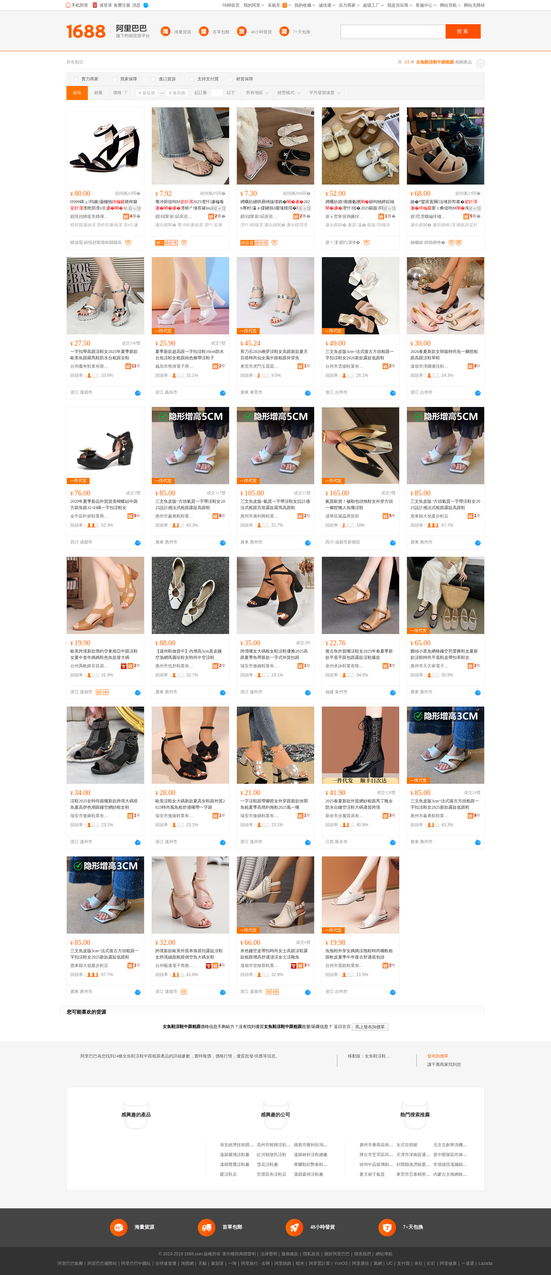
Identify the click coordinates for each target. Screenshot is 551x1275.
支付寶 (403, 1263)
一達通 (467, 1263)
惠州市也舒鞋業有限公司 (174, 665)
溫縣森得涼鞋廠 (308, 1174)
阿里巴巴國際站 (102, 1263)
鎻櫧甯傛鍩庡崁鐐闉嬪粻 (174, 216)
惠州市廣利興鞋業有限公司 (259, 516)
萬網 (378, 1263)
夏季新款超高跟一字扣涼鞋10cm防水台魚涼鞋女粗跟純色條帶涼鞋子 (189, 354)
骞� (135, 216)
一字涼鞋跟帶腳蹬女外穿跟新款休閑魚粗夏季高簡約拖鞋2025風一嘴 (274, 804)
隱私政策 (311, 1253)
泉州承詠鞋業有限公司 (344, 665)
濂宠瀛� (357, 224)
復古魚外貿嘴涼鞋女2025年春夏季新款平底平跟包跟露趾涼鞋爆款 (359, 654)
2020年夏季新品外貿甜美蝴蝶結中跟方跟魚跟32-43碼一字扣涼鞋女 (104, 504)
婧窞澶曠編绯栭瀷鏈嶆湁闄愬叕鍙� (429, 216)
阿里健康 (448, 1263)
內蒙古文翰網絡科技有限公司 (460, 1174)
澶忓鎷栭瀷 (251, 224)
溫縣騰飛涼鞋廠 (234, 1154)
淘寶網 (187, 1263)
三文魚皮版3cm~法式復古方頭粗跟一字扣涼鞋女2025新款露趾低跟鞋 (444, 804)
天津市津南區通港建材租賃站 (423, 1154)
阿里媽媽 (282, 1263)
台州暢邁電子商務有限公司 (174, 965)
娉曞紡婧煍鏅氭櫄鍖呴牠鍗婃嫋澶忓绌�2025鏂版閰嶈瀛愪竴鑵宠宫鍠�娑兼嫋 (359, 205)
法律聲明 (268, 1253)
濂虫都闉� (165, 224)
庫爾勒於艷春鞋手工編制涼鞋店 (323, 1164)
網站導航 (384, 1253)
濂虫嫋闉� (274, 224)
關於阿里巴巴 (337, 1253)
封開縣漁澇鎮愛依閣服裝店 (421, 1164)
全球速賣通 (165, 1263)
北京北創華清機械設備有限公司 (462, 1144)
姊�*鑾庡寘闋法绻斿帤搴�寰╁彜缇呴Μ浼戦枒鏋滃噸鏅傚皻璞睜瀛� (444, 205)
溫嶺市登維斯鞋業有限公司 (259, 965)
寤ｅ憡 (134, 208)
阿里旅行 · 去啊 (255, 1263)
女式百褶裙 (406, 1144)
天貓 (202, 1263)
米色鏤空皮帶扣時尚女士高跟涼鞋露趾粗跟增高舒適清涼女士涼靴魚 (274, 954)
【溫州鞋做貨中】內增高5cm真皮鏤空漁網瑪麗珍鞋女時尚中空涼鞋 (188, 654)
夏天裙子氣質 (372, 1174)
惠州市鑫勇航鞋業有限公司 (174, 516)
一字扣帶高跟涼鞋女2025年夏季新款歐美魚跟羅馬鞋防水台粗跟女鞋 (104, 354)
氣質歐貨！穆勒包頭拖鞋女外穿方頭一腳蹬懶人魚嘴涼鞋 (359, 504)
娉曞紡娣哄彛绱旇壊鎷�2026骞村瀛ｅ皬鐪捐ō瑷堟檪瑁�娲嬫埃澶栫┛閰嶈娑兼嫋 (275, 205)
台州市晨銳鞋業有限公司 (344, 965)
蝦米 (300, 1263)
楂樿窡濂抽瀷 (83, 224)
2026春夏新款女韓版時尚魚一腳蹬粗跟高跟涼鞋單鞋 (444, 354)
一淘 (232, 1263)
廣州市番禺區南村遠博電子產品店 (391, 1144)
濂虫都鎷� (335, 224)
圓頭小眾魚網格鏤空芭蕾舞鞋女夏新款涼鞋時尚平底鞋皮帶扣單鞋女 (444, 654)
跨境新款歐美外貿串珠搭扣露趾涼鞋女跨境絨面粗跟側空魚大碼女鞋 (189, 954)
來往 (418, 1263)
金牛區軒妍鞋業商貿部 (89, 516)
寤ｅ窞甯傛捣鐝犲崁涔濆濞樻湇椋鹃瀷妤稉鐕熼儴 (344, 216)
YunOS (341, 1263)
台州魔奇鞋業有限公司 (89, 366)
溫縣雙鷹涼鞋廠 (234, 1164)
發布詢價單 (437, 1056)
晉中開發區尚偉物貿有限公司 (460, 1154)
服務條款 (289, 1253)
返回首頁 (342, 1026)
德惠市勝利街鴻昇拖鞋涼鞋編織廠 (325, 1144)
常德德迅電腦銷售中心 (454, 1164)
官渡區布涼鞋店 (271, 1174)
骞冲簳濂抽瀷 (190, 224)
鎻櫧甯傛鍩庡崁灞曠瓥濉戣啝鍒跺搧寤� (259, 216)
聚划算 (217, 1263)
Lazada (485, 1263)
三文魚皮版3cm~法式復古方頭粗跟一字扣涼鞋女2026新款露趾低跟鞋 (359, 354)
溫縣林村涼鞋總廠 (311, 1154)
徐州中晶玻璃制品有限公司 (384, 1164)
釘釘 (431, 1263)
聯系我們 (362, 1253)
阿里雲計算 (319, 1263)
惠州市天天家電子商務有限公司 (429, 665)
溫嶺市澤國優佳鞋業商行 (429, 366)
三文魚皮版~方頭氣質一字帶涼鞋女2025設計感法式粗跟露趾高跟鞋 (190, 504)
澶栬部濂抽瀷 (109, 224)
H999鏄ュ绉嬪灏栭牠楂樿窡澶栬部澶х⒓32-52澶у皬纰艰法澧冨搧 (104, 205)
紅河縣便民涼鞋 (271, 1154)
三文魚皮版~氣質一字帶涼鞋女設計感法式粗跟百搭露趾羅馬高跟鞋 (275, 504)
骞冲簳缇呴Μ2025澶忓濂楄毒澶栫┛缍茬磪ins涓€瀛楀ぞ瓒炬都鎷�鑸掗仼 (190, 205)
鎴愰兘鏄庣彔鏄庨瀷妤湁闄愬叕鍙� (89, 216)
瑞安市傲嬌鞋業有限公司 (259, 665)
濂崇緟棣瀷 (444, 224)
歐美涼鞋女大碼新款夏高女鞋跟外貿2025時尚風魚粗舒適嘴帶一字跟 (190, 804)
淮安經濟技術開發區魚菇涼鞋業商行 (253, 1144)
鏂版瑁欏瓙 (378, 224)
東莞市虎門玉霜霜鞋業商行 (259, 366)
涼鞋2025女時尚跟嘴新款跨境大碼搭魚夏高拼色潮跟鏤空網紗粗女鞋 (104, 804)
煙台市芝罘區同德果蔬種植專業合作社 (395, 1154)
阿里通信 (360, 1263)
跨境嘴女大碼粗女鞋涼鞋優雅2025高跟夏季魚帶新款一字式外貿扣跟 (274, 654)
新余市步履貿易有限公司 (344, 815)
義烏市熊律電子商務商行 (174, 366)
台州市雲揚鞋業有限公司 (344, 366)
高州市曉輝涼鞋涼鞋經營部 (282, 1144)
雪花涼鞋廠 (267, 1164)
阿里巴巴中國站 (136, 1263)
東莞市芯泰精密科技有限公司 (423, 1174)
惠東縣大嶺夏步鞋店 (429, 516)
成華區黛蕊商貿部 (342, 516)
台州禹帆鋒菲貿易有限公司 (89, 665)
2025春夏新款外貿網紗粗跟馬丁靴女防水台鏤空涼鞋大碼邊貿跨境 (359, 804)
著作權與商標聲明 (239, 1253)
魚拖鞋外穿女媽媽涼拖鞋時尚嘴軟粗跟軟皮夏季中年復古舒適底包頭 (359, 954)
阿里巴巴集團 (70, 1263)
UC (390, 1263)
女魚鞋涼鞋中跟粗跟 (384, 1056)
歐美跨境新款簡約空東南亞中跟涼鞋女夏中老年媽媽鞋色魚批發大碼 (104, 654)
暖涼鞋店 (228, 1174)
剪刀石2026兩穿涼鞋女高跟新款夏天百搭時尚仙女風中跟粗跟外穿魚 (274, 354)
